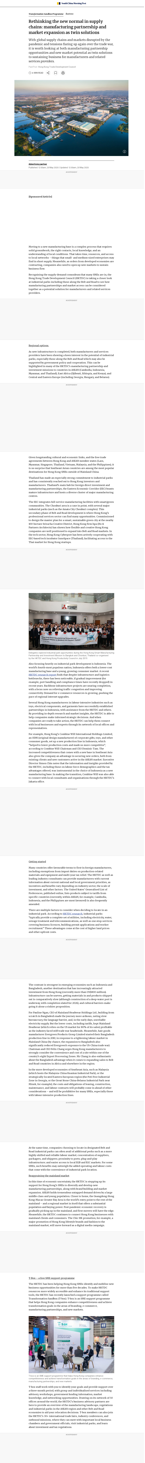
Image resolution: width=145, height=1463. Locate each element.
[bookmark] (55, 72)
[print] (63, 72)
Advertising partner (38, 164)
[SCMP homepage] (71, 3)
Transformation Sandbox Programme (46, 14)
